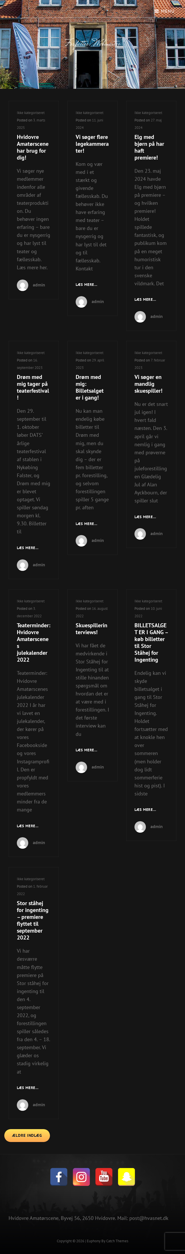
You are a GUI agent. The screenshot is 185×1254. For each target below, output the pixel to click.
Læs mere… (87, 285)
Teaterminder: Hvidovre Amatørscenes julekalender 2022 (33, 642)
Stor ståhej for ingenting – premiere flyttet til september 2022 (33, 920)
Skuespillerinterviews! (91, 629)
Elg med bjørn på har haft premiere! (149, 147)
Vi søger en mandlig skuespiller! (148, 383)
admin (39, 285)
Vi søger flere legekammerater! (92, 143)
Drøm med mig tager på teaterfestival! (33, 387)
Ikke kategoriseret (31, 112)
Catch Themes (117, 1241)
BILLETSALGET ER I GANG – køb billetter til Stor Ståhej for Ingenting (151, 642)
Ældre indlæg (27, 1135)
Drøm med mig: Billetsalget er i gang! (90, 387)
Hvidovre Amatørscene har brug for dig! (33, 147)
